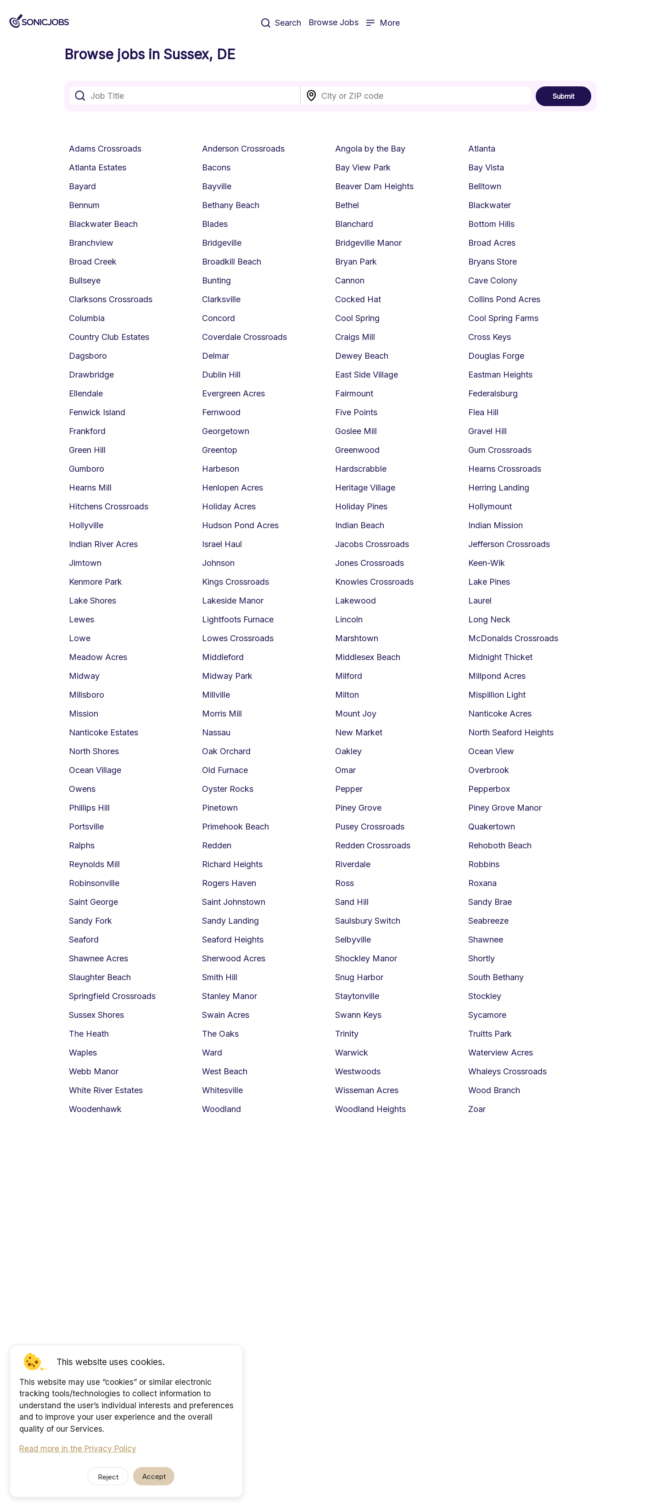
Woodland (221, 1109)
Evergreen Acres (233, 393)
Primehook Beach (235, 826)
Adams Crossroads (105, 148)
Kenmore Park (95, 582)
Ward (212, 1052)
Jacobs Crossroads (372, 544)
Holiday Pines (361, 506)
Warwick (351, 1052)
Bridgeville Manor (368, 243)
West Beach (224, 1071)
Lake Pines (489, 582)
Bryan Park (356, 261)
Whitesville (222, 1090)
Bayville (216, 186)
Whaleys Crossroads (507, 1071)
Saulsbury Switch (367, 921)
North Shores (94, 751)
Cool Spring (357, 318)
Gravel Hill (487, 431)
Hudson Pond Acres (240, 525)
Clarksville (221, 299)
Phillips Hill (89, 808)
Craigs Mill (355, 337)
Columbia (87, 318)
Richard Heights (232, 864)
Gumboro (86, 469)
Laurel (480, 600)
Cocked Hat (358, 299)
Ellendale (86, 393)
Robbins (483, 864)
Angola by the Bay (370, 148)
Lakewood (355, 600)
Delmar (215, 356)
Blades (215, 224)
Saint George (93, 902)
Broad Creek (93, 261)
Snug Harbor (359, 977)
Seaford (84, 939)
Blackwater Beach (103, 224)
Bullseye (85, 280)
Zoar (477, 1109)
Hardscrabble (361, 469)
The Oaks (220, 1034)
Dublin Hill (221, 374)
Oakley (348, 751)
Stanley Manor (229, 996)
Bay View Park (363, 167)
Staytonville (357, 996)
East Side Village (366, 374)
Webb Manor (93, 1071)
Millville (216, 695)
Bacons (216, 167)
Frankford (87, 431)
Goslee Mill (356, 431)
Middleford (223, 657)
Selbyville (353, 939)
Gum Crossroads (500, 450)
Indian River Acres (103, 544)
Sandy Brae (490, 902)
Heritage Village (365, 487)
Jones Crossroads (369, 563)
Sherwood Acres (233, 958)
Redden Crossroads (372, 845)
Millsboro (86, 695)
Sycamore (487, 1015)
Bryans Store (492, 261)
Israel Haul (222, 544)
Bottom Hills (491, 224)
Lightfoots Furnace (238, 619)
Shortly (481, 958)
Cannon (349, 280)
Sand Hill (352, 902)
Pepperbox (489, 789)
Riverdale (352, 864)
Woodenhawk (95, 1109)
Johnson (218, 563)
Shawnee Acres (98, 958)
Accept (154, 1476)
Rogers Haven (229, 883)
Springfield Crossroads (112, 996)
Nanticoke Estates (103, 732)
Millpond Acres (497, 676)
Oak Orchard (226, 751)
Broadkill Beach (231, 261)
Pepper (349, 789)
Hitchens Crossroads (108, 506)
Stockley (484, 996)
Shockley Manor (366, 958)
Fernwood (221, 412)
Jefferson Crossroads (509, 544)
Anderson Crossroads (243, 148)
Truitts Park (490, 1034)
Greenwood (357, 450)
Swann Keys (358, 1015)
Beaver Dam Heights (374, 186)
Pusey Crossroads (369, 826)
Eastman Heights (500, 374)
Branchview (91, 243)
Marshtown (356, 638)
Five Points (356, 412)
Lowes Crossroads (238, 638)
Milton (347, 695)
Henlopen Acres (232, 487)
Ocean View (491, 751)
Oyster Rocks (227, 789)
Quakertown (491, 826)
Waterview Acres (500, 1052)
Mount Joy (355, 713)
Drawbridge (91, 374)
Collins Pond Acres (504, 299)
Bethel (347, 205)
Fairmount (354, 393)
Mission (83, 713)
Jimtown (85, 563)
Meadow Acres (98, 657)
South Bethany (496, 977)
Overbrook (488, 770)
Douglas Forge (496, 356)
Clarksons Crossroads (110, 299)
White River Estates (106, 1090)
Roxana (482, 883)
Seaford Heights (232, 939)
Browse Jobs (333, 22)
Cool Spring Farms (503, 318)
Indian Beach (359, 525)
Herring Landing (498, 487)
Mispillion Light (497, 695)
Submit (563, 96)
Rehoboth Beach (500, 845)
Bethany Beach (230, 205)
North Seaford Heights (511, 732)
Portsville (86, 826)
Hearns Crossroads (504, 469)
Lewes (81, 619)
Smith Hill (219, 977)
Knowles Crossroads (374, 582)
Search (281, 23)
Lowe (79, 638)
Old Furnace (225, 770)
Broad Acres (491, 243)
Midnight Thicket (500, 657)
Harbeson (220, 469)
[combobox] (185, 95)
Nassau (216, 732)
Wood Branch (494, 1090)
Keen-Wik (486, 563)
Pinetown (220, 808)
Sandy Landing (230, 921)
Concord (218, 318)
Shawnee (485, 939)
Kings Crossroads (235, 582)
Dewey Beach (361, 356)
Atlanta (481, 148)
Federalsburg (493, 393)
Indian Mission (495, 525)
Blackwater (489, 205)
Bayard (82, 186)
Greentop (219, 450)
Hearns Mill (90, 487)
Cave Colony (492, 280)
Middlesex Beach (367, 657)
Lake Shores (92, 600)
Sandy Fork (90, 921)
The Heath (89, 1034)
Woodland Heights (370, 1109)
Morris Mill (222, 713)
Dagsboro (88, 356)
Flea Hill (483, 412)
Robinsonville (94, 883)
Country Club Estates (109, 337)
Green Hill (87, 450)
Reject (108, 1477)
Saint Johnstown (233, 902)
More (383, 23)
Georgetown (225, 431)
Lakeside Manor (232, 600)
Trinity (347, 1034)
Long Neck (489, 619)
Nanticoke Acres (500, 713)
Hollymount (490, 506)
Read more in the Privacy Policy (77, 1448)
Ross (344, 883)
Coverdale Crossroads (244, 337)
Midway (84, 676)
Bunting (216, 280)
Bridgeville (221, 243)
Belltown (484, 186)
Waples (83, 1052)
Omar (345, 770)
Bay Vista (486, 167)
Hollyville (86, 525)
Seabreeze (488, 921)
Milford (348, 676)
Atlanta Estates (97, 167)
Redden (216, 845)
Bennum (84, 205)
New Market (358, 732)
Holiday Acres (229, 506)
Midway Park (227, 676)
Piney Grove (358, 808)
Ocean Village (95, 770)
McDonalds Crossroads (513, 638)
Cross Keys (489, 337)
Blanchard (354, 224)
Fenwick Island (97, 412)
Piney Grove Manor (505, 808)
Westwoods (358, 1071)
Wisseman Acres (366, 1090)
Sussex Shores (96, 1015)
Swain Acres (225, 1015)
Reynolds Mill (94, 864)
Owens (82, 789)
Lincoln (349, 619)
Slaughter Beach (100, 977)
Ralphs (82, 845)
